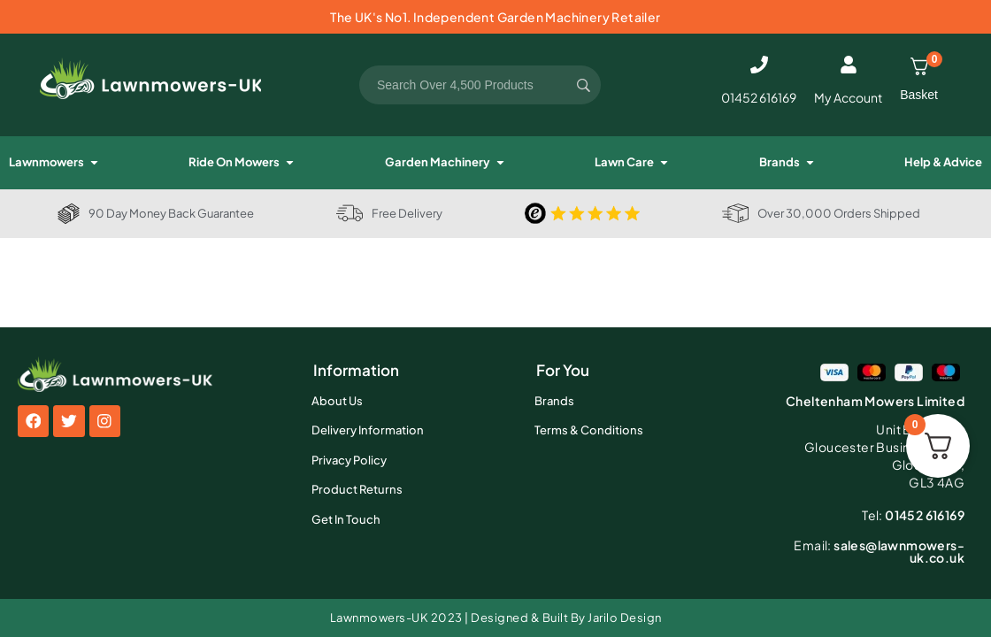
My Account (848, 97)
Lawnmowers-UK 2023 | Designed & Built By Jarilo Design (496, 617)
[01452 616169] (759, 64)
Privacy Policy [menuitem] (349, 460)
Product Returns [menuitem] (357, 489)
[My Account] (848, 64)
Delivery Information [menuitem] (367, 430)
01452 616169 (758, 97)
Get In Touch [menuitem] (345, 519)
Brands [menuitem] (554, 401)
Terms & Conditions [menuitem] (588, 430)
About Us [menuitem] (337, 401)
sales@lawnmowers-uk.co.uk (879, 551)
